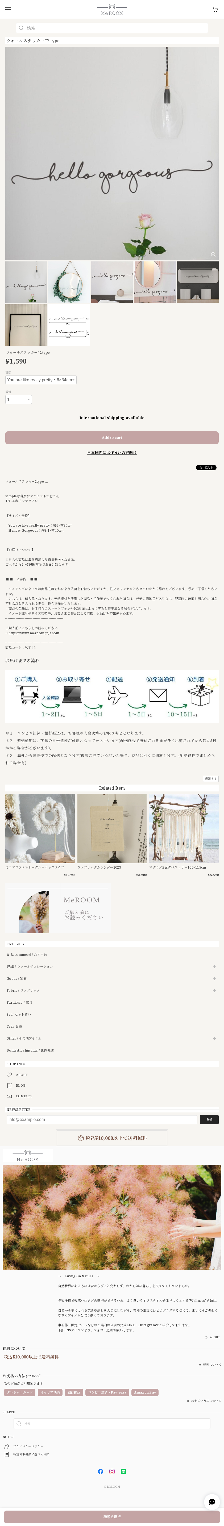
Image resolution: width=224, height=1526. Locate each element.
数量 (8, 392)
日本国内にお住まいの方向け (112, 452)
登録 (209, 1119)
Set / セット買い (19, 1015)
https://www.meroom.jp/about (34, 633)
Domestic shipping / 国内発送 (30, 1051)
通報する (211, 779)
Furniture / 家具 (19, 1003)
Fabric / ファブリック (23, 991)
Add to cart (112, 437)
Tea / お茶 (14, 1027)
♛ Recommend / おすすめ (27, 955)
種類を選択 (112, 1516)
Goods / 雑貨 (17, 979)
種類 (8, 372)
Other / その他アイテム (24, 1039)
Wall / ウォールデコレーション (30, 967)
